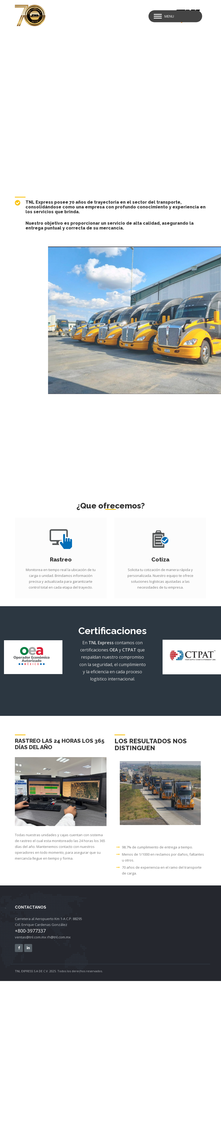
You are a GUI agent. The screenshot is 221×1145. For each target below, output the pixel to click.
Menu (169, 16)
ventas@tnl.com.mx (30, 937)
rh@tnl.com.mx (59, 937)
